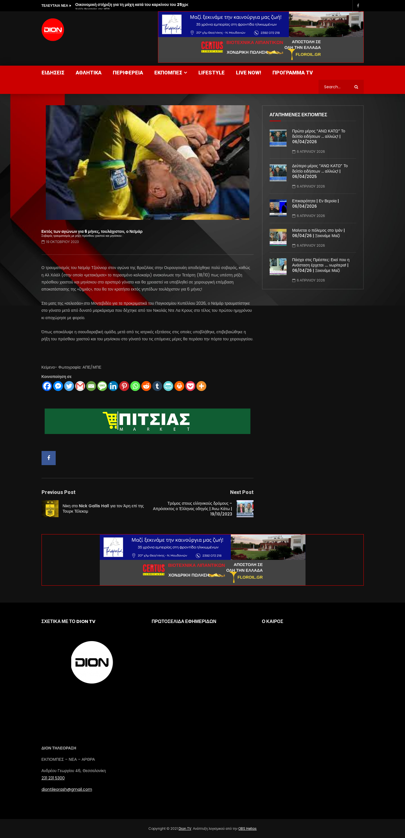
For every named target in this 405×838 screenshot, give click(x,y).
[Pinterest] (124, 386)
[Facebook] (47, 386)
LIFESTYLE (211, 73)
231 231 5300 (53, 778)
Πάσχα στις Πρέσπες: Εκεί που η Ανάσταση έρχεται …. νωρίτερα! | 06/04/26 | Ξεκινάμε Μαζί (321, 265)
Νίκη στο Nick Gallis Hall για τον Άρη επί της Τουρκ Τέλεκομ (103, 508)
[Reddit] (146, 386)
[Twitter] (69, 386)
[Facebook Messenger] (58, 386)
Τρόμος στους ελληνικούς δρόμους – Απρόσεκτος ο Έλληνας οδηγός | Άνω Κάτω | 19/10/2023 (192, 508)
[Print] (179, 386)
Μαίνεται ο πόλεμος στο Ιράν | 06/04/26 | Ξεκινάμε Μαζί (318, 232)
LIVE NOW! (248, 73)
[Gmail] (80, 386)
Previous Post (58, 492)
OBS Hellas (247, 828)
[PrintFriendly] (168, 386)
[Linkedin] (113, 386)
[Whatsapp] (135, 386)
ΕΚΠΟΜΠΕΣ (168, 73)
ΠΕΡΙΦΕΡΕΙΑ (128, 73)
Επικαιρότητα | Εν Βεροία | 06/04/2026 (315, 203)
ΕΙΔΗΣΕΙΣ (53, 73)
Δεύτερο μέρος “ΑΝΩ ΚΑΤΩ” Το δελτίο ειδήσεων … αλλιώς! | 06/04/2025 (320, 171)
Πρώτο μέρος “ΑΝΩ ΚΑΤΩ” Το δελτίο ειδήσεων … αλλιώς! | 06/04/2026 (318, 136)
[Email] (91, 386)
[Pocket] (190, 386)
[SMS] (102, 386)
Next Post (242, 492)
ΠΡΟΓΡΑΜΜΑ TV (292, 73)
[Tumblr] (157, 386)
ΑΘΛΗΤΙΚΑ (88, 73)
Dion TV (185, 828)
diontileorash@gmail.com (67, 789)
